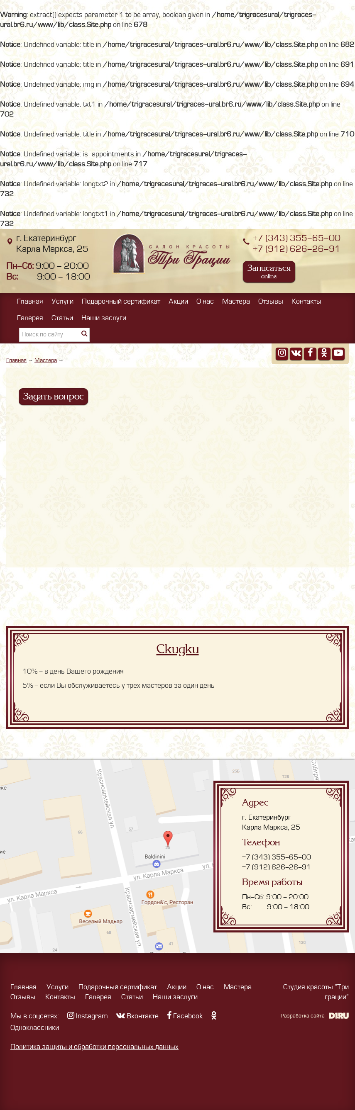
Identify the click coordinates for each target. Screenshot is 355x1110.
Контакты (306, 301)
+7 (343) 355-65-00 (296, 238)
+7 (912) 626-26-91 (296, 249)
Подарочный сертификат (121, 301)
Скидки (178, 649)
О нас (205, 301)
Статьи (62, 318)
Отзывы (270, 301)
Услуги (62, 301)
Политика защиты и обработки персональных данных (94, 1047)
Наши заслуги (103, 318)
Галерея (30, 318)
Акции (178, 301)
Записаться (269, 271)
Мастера (236, 301)
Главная (30, 301)
